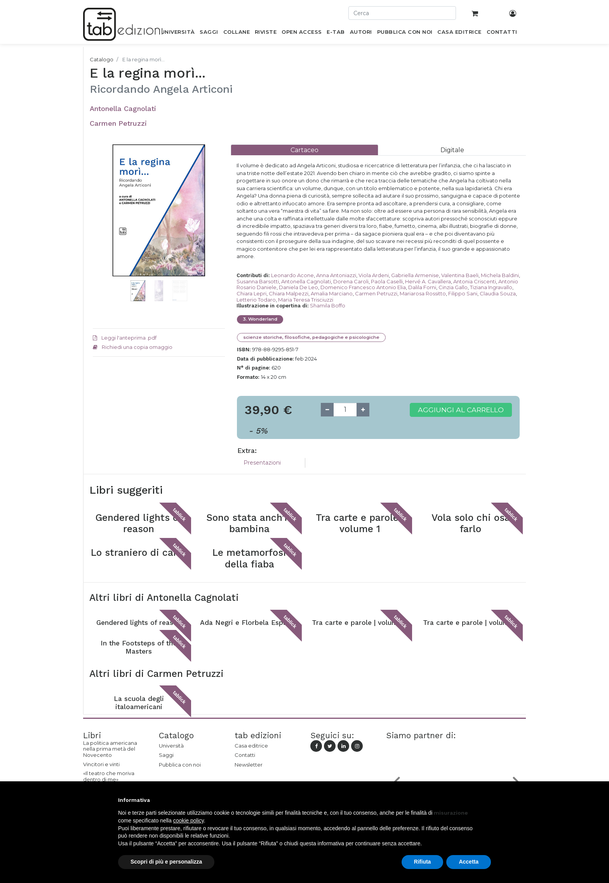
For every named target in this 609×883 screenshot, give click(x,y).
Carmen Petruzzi (118, 123)
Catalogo (101, 59)
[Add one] (363, 409)
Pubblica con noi (180, 765)
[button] (103, 222)
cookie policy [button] (188, 820)
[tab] (304, 150)
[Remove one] (327, 409)
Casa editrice (251, 745)
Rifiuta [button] (422, 862)
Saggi (166, 755)
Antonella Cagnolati (123, 108)
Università (171, 745)
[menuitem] (177, 33)
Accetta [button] (468, 862)
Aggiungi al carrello (461, 410)
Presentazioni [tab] (262, 462)
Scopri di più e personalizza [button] (166, 862)
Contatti (245, 755)
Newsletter (249, 765)
